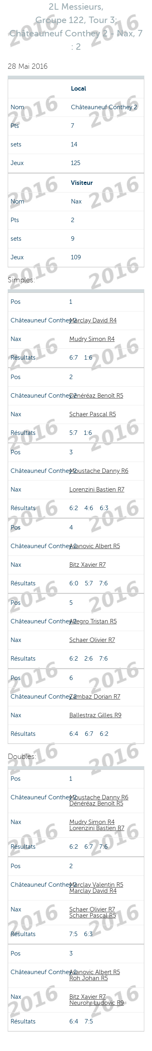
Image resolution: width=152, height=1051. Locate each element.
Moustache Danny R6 (98, 471)
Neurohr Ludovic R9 (96, 1003)
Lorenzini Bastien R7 (96, 489)
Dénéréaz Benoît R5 (96, 395)
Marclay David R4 (93, 320)
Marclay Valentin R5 (96, 884)
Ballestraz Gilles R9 (95, 715)
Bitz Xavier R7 (87, 565)
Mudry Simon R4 (92, 339)
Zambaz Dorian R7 (94, 696)
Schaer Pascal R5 (92, 414)
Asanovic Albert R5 (94, 546)
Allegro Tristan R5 (93, 621)
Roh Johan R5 (88, 978)
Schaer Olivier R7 (92, 640)
